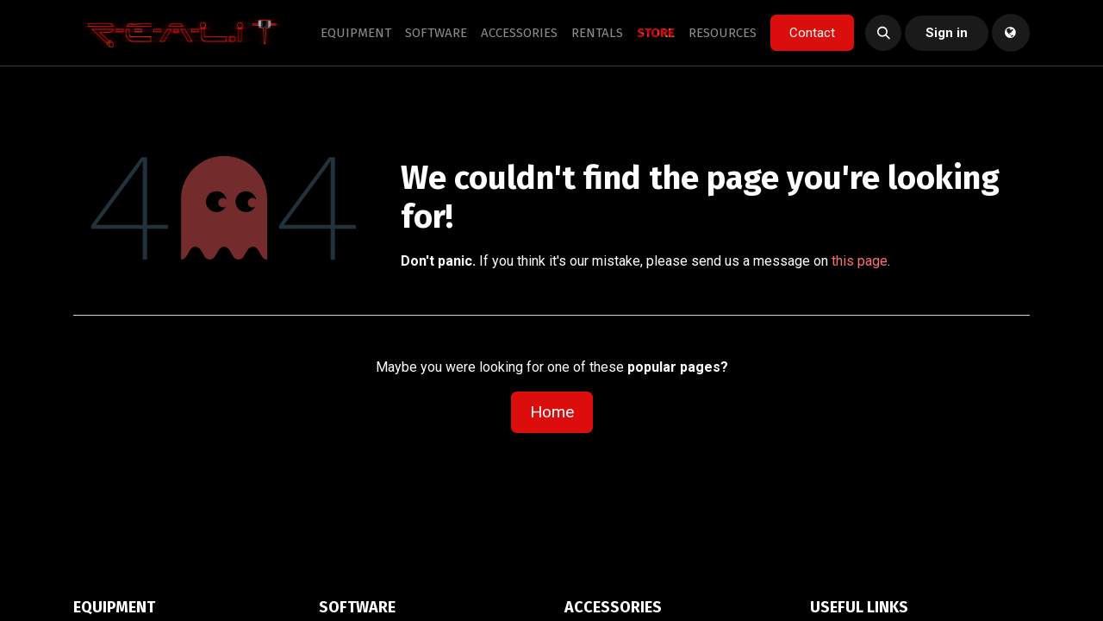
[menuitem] (356, 33)
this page (860, 261)
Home (552, 412)
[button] (883, 33)
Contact (812, 33)
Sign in (946, 33)
